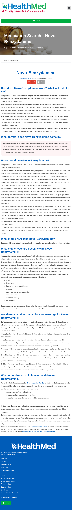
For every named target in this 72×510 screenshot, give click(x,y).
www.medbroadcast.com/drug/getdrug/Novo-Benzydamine (38, 431)
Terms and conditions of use (39, 427)
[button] (69, 8)
